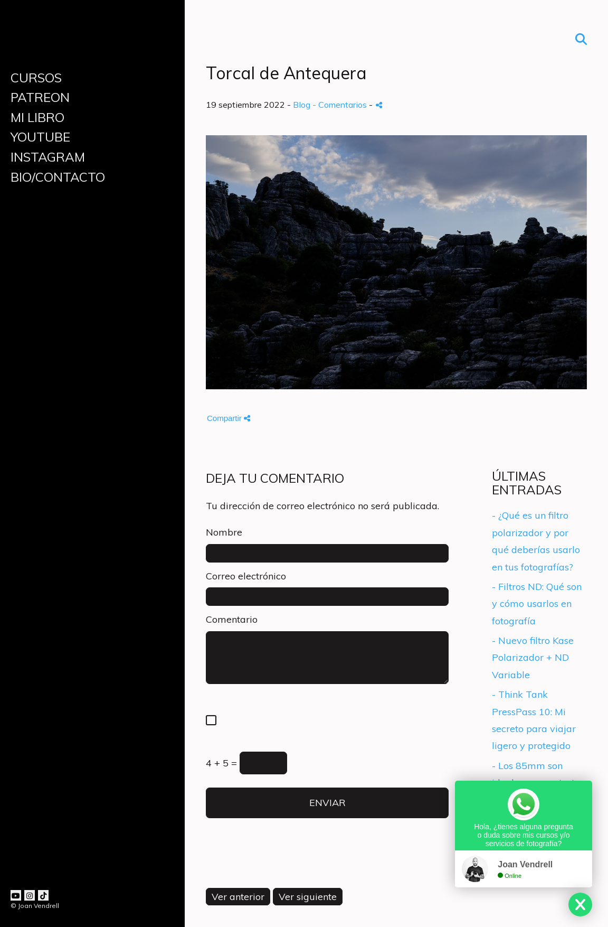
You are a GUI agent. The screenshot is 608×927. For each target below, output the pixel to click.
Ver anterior (238, 897)
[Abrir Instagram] (29, 895)
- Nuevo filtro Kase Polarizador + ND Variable (533, 657)
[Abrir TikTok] (43, 895)
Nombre (224, 532)
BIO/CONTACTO (58, 177)
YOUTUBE (40, 137)
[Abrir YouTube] (16, 895)
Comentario (232, 619)
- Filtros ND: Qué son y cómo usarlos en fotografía (537, 603)
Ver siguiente (308, 897)
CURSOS (36, 78)
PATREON (40, 97)
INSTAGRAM (48, 157)
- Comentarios (340, 104)
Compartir (228, 418)
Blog (301, 104)
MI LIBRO (37, 117)
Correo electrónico (246, 576)
